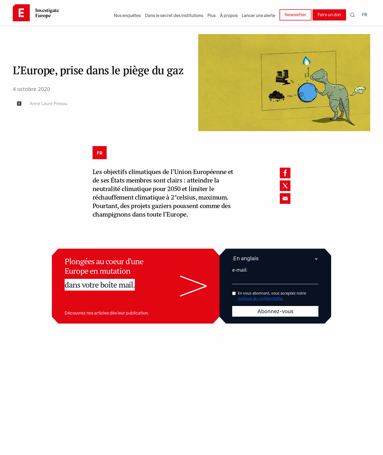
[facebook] (285, 173)
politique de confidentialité (260, 299)
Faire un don (329, 15)
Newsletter (295, 15)
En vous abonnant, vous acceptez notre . (272, 296)
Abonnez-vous (275, 312)
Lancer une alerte (258, 16)
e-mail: (239, 270)
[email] (285, 198)
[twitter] (285, 185)
